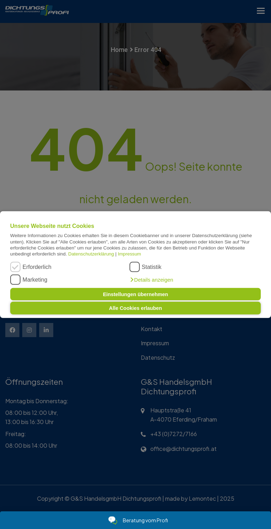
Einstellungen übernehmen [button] (135, 294)
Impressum (129, 254)
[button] (151, 280)
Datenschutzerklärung (91, 254)
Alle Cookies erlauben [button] (135, 308)
